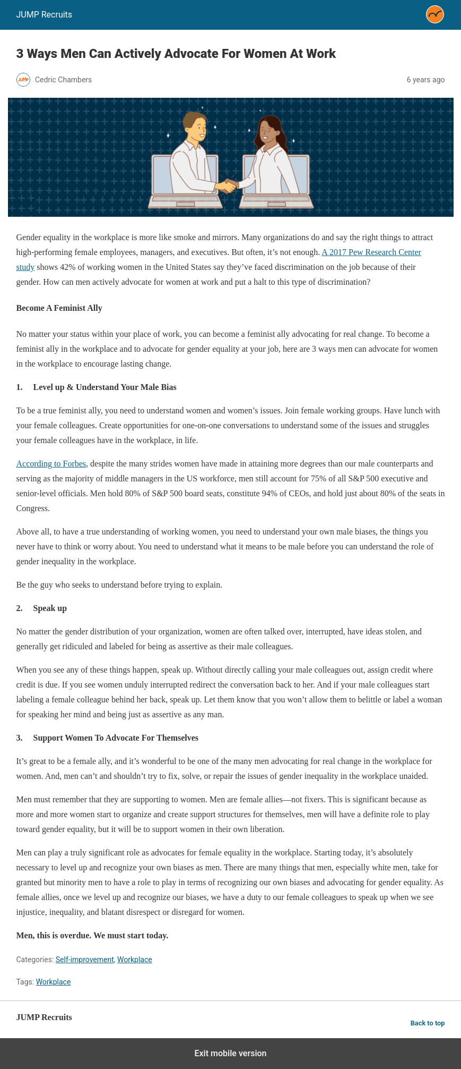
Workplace (134, 959)
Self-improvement (85, 959)
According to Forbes (51, 463)
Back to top (428, 1023)
